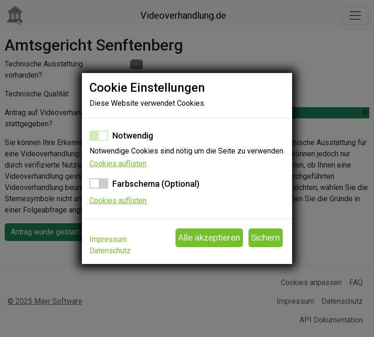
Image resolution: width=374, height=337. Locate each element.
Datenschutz (110, 250)
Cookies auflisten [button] (118, 163)
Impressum (108, 239)
